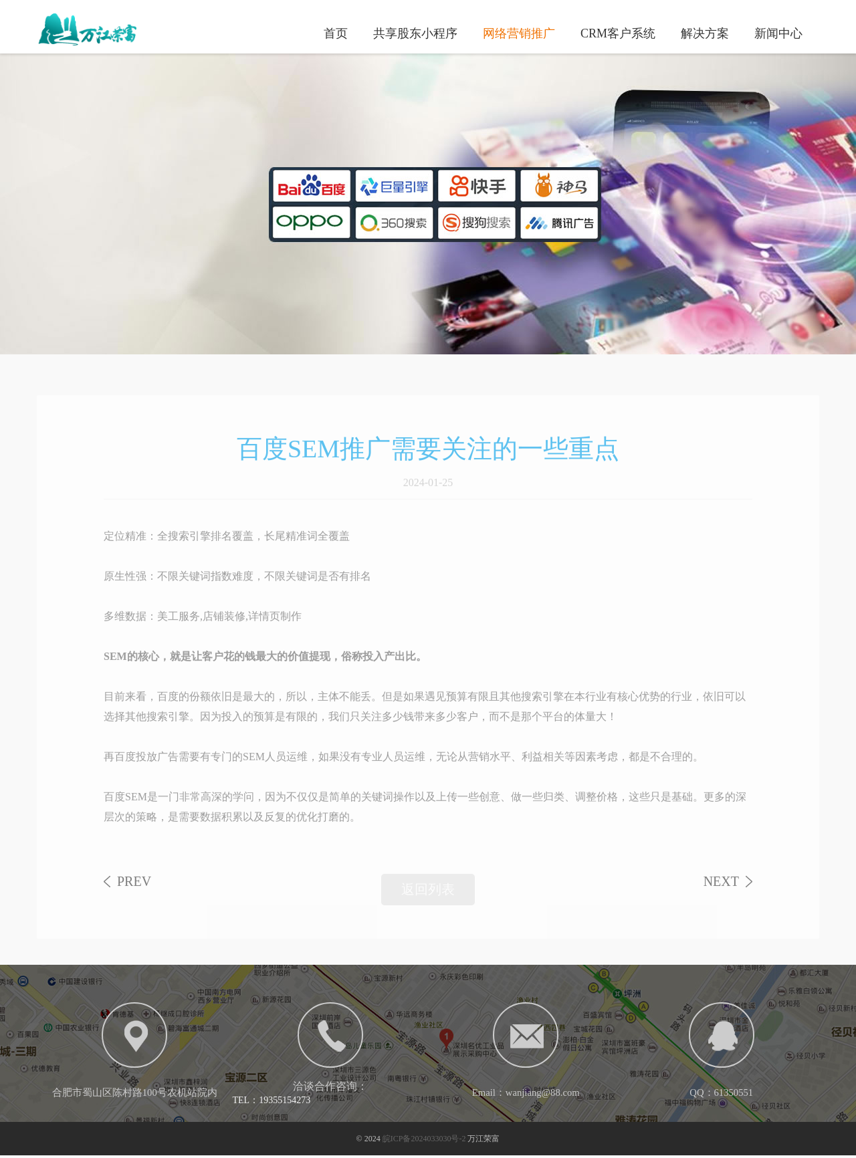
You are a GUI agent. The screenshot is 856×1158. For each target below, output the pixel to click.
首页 (336, 32)
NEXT (721, 889)
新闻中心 (778, 32)
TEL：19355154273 (272, 1101)
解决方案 (705, 32)
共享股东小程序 (415, 32)
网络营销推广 (519, 32)
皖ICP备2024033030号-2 (424, 1141)
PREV (134, 889)
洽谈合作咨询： (330, 1087)
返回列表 (428, 897)
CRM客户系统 (617, 32)
